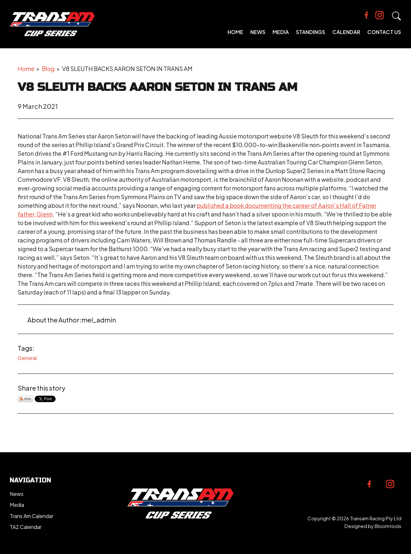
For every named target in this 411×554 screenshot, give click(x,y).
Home (235, 32)
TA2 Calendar (25, 527)
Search (396, 16)
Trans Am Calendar (31, 516)
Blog (48, 68)
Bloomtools (388, 526)
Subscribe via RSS (25, 399)
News (257, 32)
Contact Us (384, 32)
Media (281, 32)
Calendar (346, 32)
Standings (310, 32)
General (27, 358)
